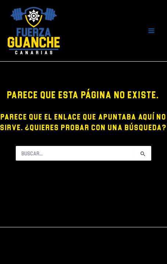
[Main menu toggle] (151, 30)
